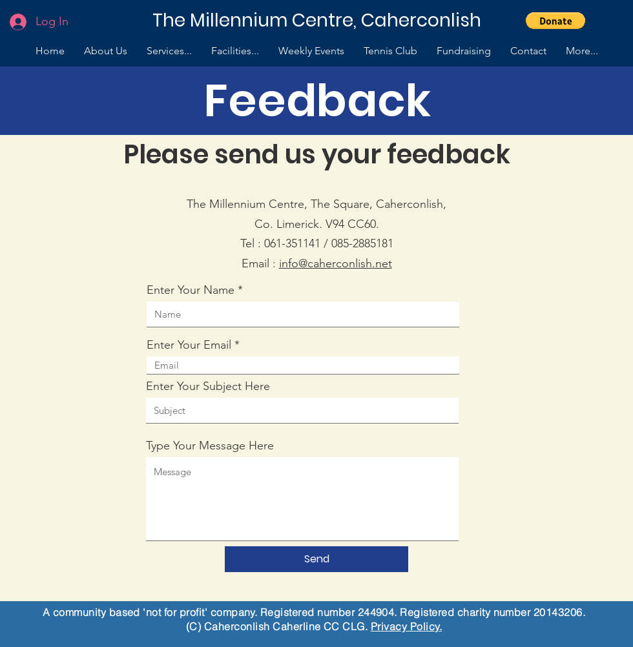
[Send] (316, 559)
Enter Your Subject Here (208, 386)
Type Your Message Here (210, 445)
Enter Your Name (190, 290)
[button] (555, 20)
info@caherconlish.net (335, 263)
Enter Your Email (189, 345)
